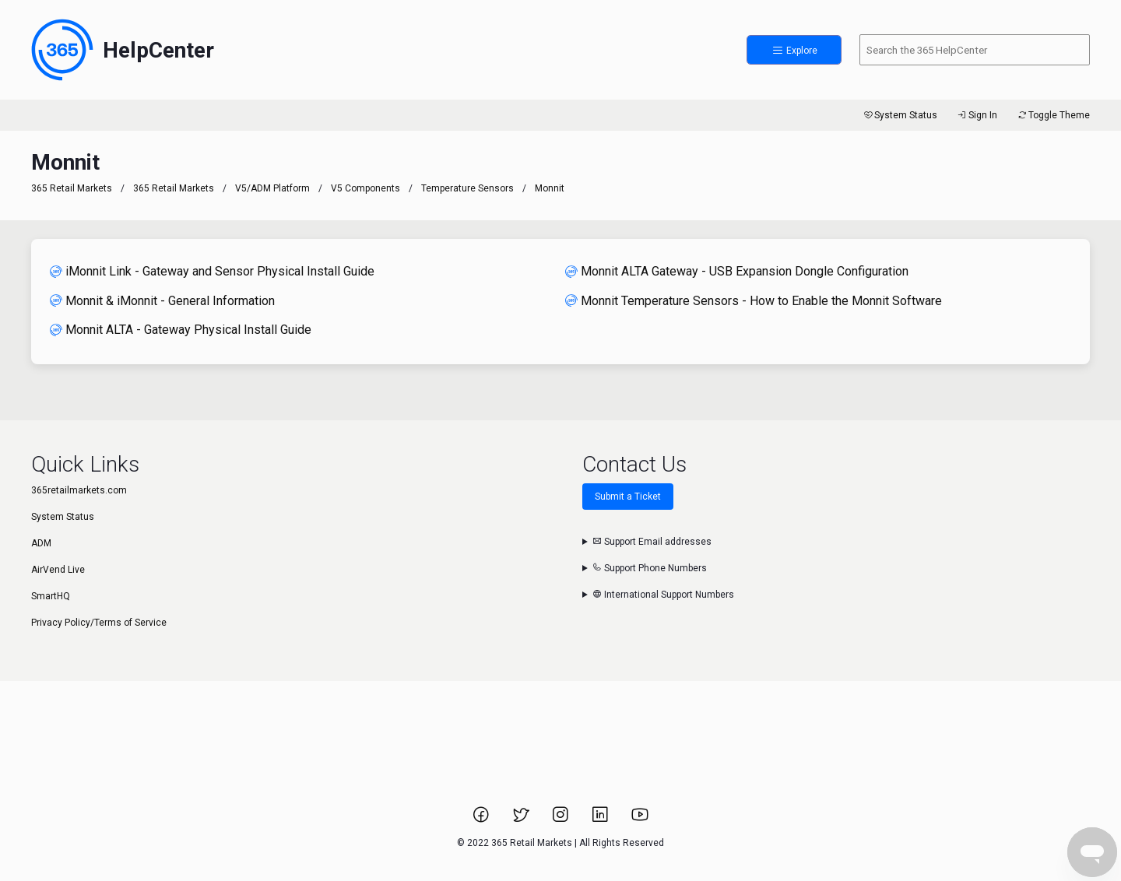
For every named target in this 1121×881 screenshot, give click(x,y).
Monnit (549, 188)
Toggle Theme (1053, 115)
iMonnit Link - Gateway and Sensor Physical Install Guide (212, 271)
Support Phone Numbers (649, 568)
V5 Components (365, 188)
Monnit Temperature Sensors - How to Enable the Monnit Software (753, 300)
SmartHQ (50, 596)
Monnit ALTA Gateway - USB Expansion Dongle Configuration (736, 271)
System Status (899, 115)
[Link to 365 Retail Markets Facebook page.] (482, 819)
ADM (41, 543)
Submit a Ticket (628, 496)
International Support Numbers (663, 594)
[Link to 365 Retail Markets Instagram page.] (562, 819)
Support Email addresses (652, 541)
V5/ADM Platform (272, 188)
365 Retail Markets (71, 188)
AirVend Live (58, 569)
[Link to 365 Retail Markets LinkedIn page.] (601, 819)
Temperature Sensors (467, 188)
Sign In (976, 115)
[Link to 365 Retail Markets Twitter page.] (522, 819)
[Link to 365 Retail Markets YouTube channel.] (640, 819)
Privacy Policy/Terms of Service (99, 622)
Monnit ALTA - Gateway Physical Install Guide (180, 329)
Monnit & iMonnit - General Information (162, 300)
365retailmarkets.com (79, 490)
